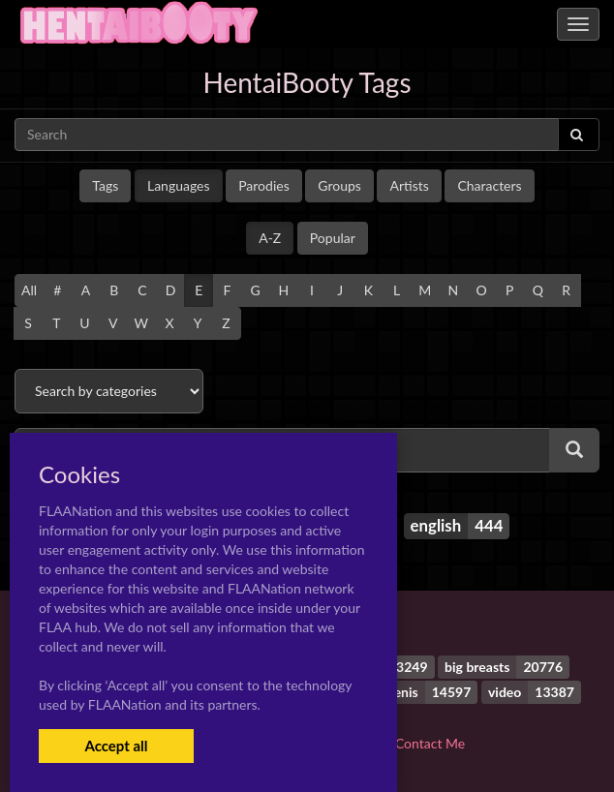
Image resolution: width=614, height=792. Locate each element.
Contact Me (430, 743)
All (29, 290)
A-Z (270, 237)
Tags (105, 185)
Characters (489, 185)
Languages (178, 185)
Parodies (264, 185)
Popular (332, 237)
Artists (408, 185)
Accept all (115, 745)
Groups (339, 185)
